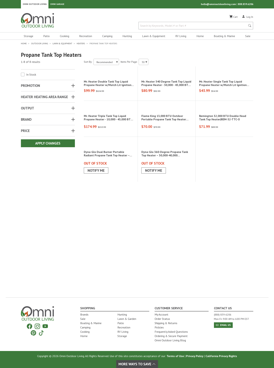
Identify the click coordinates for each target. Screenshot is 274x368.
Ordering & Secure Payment (171, 336)
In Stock (31, 75)
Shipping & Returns (166, 323)
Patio (46, 37)
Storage (28, 37)
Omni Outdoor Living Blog (170, 340)
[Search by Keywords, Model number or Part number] (193, 26)
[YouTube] (45, 326)
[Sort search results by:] (106, 63)
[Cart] (233, 17)
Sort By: (88, 62)
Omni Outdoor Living (35, 4)
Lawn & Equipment (153, 37)
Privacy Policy (194, 356)
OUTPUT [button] (27, 109)
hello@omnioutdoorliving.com (219, 4)
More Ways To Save (137, 364)
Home (200, 37)
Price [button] (25, 131)
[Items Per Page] (143, 63)
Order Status (162, 319)
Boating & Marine (224, 37)
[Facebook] (29, 326)
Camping (107, 37)
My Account (161, 314)
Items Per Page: (128, 62)
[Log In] (247, 17)
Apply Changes (47, 144)
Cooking (64, 37)
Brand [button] (26, 120)
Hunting (127, 37)
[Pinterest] (33, 332)
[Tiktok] (41, 332)
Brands (84, 314)
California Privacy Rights (221, 356)
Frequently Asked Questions (171, 331)
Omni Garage (57, 4)
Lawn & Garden (126, 319)
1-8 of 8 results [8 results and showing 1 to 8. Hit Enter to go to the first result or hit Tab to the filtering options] (30, 63)
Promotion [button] (30, 86)
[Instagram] (37, 326)
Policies (159, 327)
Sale (247, 37)
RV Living (180, 37)
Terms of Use (175, 356)
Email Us (223, 325)
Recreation (85, 37)
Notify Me (96, 273)
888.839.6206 (245, 4)
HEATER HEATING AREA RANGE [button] (44, 97)
